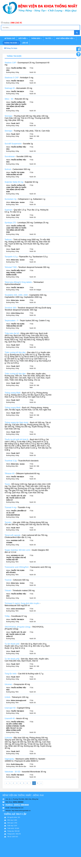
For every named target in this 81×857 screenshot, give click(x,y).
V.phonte (8, 740)
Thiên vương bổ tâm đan (15, 354)
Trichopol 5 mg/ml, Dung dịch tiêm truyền (22, 605)
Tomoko (8, 524)
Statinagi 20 (10, 90)
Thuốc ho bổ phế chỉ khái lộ (16, 442)
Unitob (7, 699)
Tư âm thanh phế (12, 646)
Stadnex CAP (10, 63)
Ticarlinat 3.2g (10, 463)
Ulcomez (8, 686)
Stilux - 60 (9, 101)
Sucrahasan (10, 159)
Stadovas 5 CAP (12, 78)
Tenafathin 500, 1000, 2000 (16, 297)
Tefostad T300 (11, 269)
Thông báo (36, 38)
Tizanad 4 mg (10, 509)
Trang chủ (9, 38)
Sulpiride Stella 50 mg (14, 184)
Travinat (8, 582)
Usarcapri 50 (10, 710)
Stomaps (8, 118)
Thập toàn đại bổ (12, 335)
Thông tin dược (11, 43)
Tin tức (49, 38)
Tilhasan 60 (9, 475)
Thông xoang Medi (12, 395)
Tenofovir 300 (10, 310)
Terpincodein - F (11, 323)
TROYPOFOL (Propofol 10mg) (17, 629)
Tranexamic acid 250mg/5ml (16, 569)
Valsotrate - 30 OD (12, 774)
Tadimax (8, 242)
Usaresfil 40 (10, 721)
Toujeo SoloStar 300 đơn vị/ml (17, 552)
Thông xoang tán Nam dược (16, 424)
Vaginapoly (9, 761)
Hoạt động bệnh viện (65, 38)
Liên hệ (25, 43)
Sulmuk (8, 171)
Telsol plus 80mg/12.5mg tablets (18, 284)
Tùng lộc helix (10, 676)
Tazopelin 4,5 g (11, 259)
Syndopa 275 (10, 225)
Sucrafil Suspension (13, 146)
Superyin (8, 212)
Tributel (8, 593)
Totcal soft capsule (12, 537)
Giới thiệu (23, 38)
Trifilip (7, 618)
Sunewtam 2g (10, 201)
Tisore (7, 486)
